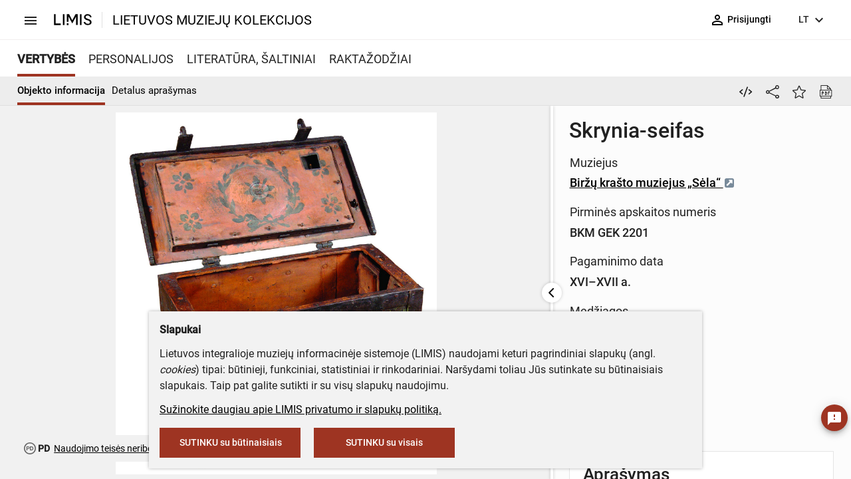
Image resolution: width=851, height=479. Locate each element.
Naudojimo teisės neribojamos (116, 448)
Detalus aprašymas (154, 90)
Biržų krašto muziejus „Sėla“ (489, 183)
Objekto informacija (61, 90)
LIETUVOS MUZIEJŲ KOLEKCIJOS (212, 20)
